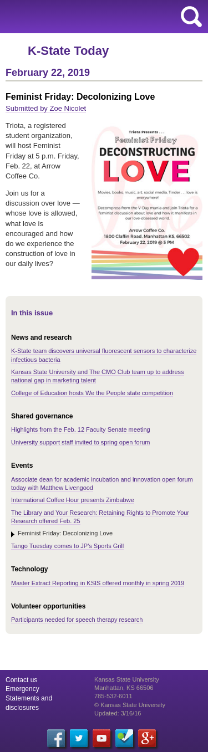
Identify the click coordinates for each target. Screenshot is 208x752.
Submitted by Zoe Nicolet (46, 108)
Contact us (21, 680)
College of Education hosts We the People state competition (92, 393)
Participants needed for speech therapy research (77, 619)
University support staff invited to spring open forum (80, 442)
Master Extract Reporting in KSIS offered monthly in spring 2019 (97, 583)
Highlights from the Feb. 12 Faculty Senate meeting (80, 429)
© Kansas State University (129, 705)
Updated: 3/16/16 (117, 713)
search (191, 17)
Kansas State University (101, 16)
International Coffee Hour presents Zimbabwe (72, 500)
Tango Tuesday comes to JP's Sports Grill (67, 546)
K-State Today (68, 51)
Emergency (22, 689)
